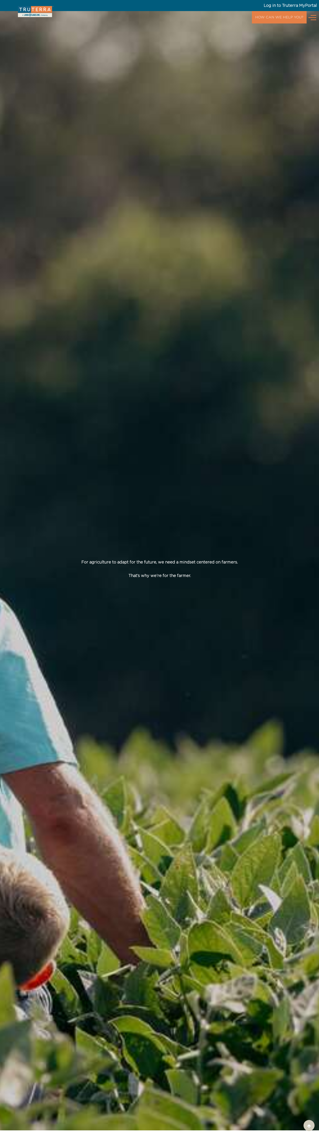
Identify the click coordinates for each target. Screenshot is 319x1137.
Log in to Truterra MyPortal (290, 5)
